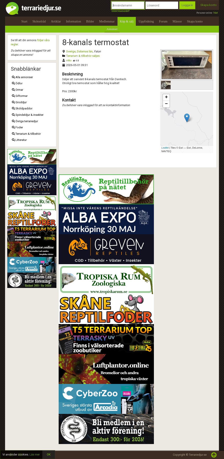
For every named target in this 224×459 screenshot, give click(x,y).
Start (24, 21)
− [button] (166, 104)
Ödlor (17, 83)
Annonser (112, 29)
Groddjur (19, 102)
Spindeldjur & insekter (27, 114)
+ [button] (166, 97)
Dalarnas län (85, 51)
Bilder (90, 21)
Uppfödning (146, 21)
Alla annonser (22, 77)
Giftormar (20, 96)
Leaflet (165, 147)
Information (73, 21)
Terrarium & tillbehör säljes (83, 55)
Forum (163, 21)
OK (48, 454)
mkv (68, 60)
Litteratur (19, 140)
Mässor (177, 21)
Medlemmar (107, 21)
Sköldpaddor (22, 108)
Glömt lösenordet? (120, 11)
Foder (17, 127)
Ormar (17, 89)
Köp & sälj (127, 21)
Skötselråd (39, 21)
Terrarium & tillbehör (26, 133)
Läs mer (35, 454)
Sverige (71, 51)
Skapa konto (208, 5)
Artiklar (56, 21)
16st (215, 13)
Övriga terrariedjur (25, 121)
